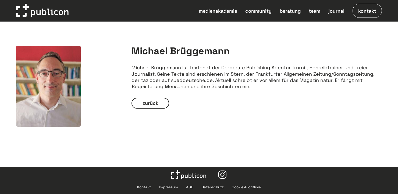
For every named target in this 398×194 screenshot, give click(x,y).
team (314, 11)
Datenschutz (212, 187)
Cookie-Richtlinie (246, 187)
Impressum (168, 187)
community (258, 11)
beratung (290, 11)
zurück (150, 103)
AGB (189, 187)
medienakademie (218, 11)
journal (336, 11)
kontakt (367, 11)
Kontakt (144, 187)
